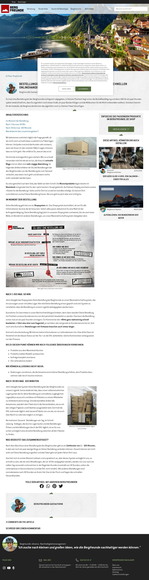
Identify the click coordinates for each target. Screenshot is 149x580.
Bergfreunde (76, 9)
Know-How (44, 9)
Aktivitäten (90, 9)
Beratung (31, 9)
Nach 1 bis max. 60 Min (15, 124)
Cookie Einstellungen (120, 574)
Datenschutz (117, 570)
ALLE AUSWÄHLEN (83, 89)
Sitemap (115, 572)
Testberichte (105, 150)
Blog (9, 76)
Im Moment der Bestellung (17, 121)
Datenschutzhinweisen (59, 82)
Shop (14, 2)
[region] (75, 76)
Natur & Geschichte (107, 189)
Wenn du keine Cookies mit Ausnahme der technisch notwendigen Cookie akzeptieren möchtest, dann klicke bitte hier (73, 74)
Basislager (22, 2)
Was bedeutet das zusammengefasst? (22, 131)
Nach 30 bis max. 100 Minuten (19, 128)
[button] (41, 486)
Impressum (116, 567)
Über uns (115, 565)
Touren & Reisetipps (59, 9)
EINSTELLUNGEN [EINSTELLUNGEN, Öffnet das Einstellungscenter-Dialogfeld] (66, 89)
